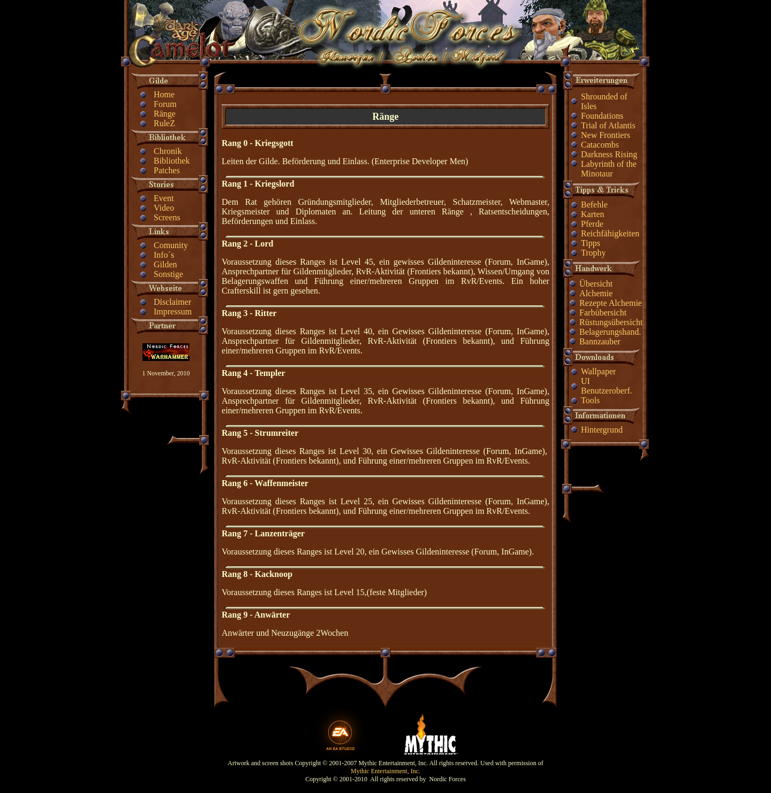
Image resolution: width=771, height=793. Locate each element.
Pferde (592, 223)
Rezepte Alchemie (610, 302)
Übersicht (596, 283)
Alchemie (596, 293)
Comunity (171, 245)
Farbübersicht (602, 312)
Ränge (165, 113)
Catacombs (600, 144)
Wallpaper (598, 371)
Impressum (173, 311)
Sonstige (168, 274)
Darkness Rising (609, 154)
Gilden (165, 264)
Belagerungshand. (610, 331)
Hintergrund (602, 429)
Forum (165, 104)
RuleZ (164, 123)
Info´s (164, 254)
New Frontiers (605, 135)
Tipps (590, 243)
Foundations (602, 115)
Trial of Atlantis (608, 125)
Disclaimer (172, 301)
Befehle (594, 204)
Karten (592, 214)
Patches (167, 170)
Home (164, 94)
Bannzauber (599, 341)
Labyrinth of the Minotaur (609, 168)
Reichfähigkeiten (610, 233)
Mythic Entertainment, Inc (385, 771)
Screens (167, 217)
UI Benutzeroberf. (606, 385)
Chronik (168, 151)
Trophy (593, 252)
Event (163, 198)
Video (164, 207)
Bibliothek (172, 160)
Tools (590, 400)
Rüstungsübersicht (610, 322)
